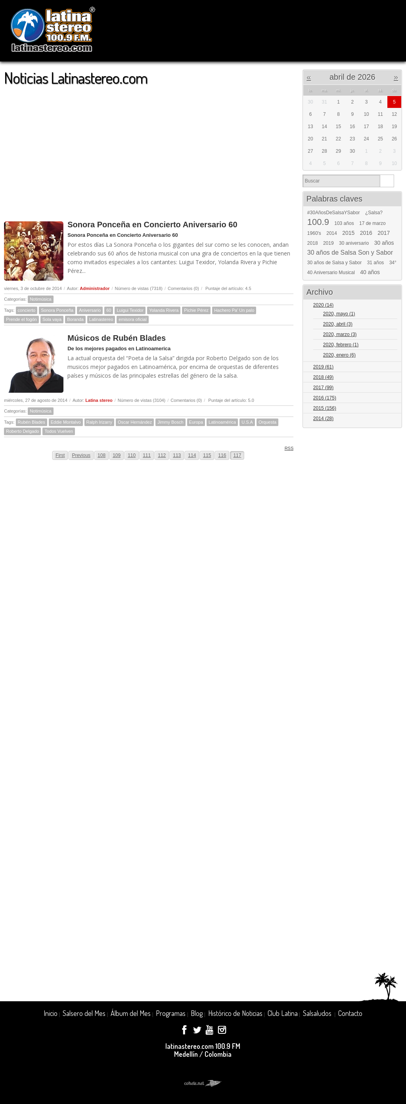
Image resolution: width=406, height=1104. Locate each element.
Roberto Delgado (22, 431)
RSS (286, 448)
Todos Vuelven (58, 431)
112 (162, 455)
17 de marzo (372, 223)
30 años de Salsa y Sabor (334, 262)
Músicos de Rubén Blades (116, 338)
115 (207, 455)
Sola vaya (51, 319)
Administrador (94, 288)
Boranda (75, 319)
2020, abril (337, 324)
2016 (366, 232)
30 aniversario (354, 243)
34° (392, 262)
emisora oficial (132, 319)
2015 (348, 232)
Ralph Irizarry (99, 422)
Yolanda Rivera (163, 310)
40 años (370, 272)
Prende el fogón (21, 319)
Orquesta (267, 422)
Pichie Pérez (196, 310)
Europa (196, 422)
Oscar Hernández (135, 422)
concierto (27, 310)
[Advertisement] (148, 149)
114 (192, 455)
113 (177, 455)
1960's (314, 233)
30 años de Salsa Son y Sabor (350, 252)
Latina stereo (98, 400)
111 (147, 455)
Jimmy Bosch (170, 422)
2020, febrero (340, 345)
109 (117, 455)
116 (222, 455)
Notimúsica (40, 299)
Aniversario (90, 310)
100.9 (318, 222)
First (60, 455)
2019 (328, 243)
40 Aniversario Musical (331, 272)
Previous (81, 455)
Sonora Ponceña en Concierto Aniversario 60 (152, 224)
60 (108, 310)
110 (132, 455)
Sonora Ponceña (57, 310)
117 (237, 455)
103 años (344, 223)
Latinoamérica (222, 422)
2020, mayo (339, 314)
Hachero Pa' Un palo (234, 310)
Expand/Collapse (392, 305)
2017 (383, 232)
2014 (331, 233)
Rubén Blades (31, 422)
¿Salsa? (374, 212)
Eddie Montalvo (66, 422)
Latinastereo (101, 319)
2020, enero (339, 355)
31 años (375, 262)
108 (101, 455)
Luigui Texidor (130, 310)
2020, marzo (340, 334)
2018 (312, 243)
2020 (323, 305)
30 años (384, 242)
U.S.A (247, 422)
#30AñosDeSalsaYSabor (333, 212)
